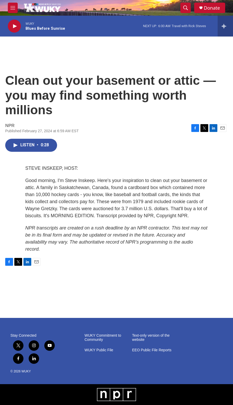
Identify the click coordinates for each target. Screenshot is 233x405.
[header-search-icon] (185, 8)
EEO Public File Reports (151, 350)
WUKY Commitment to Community (102, 338)
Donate (212, 8)
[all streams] (225, 26)
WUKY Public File (98, 350)
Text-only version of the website (151, 338)
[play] (14, 26)
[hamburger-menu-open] (13, 8)
